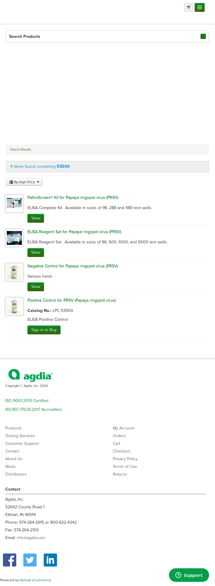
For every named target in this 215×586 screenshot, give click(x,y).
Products (13, 428)
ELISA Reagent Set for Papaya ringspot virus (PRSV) (74, 231)
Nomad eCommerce (35, 580)
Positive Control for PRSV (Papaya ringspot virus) (71, 300)
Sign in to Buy (44, 329)
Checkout (121, 451)
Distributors (16, 474)
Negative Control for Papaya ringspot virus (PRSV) (72, 265)
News (10, 466)
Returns (120, 474)
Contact (12, 451)
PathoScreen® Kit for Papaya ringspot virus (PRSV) (72, 197)
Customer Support (22, 443)
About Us (13, 458)
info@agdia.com (31, 537)
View (35, 218)
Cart (116, 443)
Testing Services (20, 435)
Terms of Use (125, 466)
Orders (119, 435)
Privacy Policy (125, 458)
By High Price (24, 182)
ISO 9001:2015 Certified (26, 400)
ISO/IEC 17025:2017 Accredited (33, 409)
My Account (123, 428)
